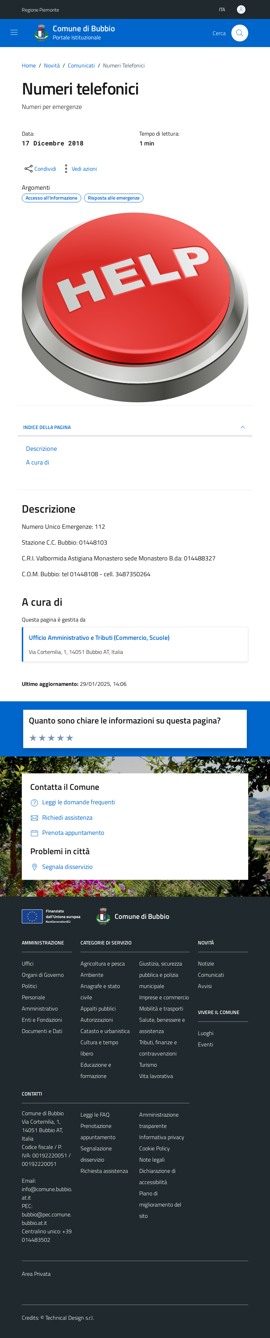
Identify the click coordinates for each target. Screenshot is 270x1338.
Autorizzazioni (97, 1019)
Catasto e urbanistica (105, 1031)
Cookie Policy (154, 1148)
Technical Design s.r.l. (69, 1317)
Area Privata (36, 1273)
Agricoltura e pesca (103, 963)
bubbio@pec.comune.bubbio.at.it (46, 1218)
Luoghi (205, 1033)
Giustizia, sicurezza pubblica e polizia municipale (160, 974)
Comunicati (211, 974)
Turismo (148, 1064)
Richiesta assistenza (104, 1171)
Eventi (205, 1044)
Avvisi (205, 986)
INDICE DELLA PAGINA (135, 427)
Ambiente (92, 974)
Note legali (152, 1159)
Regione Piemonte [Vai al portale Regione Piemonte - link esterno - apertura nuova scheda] (40, 9)
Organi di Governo (43, 974)
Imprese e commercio (164, 997)
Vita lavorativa (156, 1076)
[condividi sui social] (40, 168)
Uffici (27, 963)
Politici (29, 986)
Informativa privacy (161, 1137)
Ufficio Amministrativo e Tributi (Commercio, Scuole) (99, 637)
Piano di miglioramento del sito (160, 1204)
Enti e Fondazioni (42, 1019)
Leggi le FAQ (95, 1114)
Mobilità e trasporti (161, 1008)
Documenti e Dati (42, 1031)
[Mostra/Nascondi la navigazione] (14, 32)
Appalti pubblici (98, 1008)
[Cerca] (239, 33)
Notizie (206, 963)
